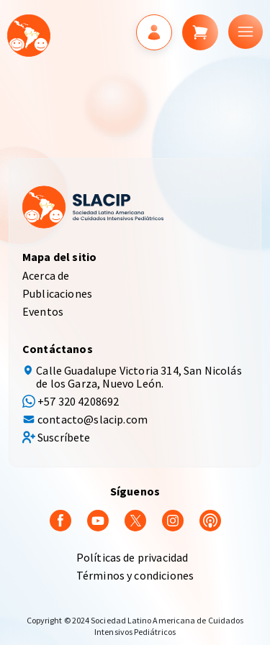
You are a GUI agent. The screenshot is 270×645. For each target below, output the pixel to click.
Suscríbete (64, 437)
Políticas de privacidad (132, 557)
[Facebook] (60, 519)
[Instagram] (173, 519)
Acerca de (45, 275)
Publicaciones (57, 293)
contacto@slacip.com (92, 419)
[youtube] (98, 519)
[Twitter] (135, 519)
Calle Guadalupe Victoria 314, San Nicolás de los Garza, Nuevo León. (139, 377)
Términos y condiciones (135, 575)
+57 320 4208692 (78, 401)
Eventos (42, 311)
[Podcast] (210, 519)
